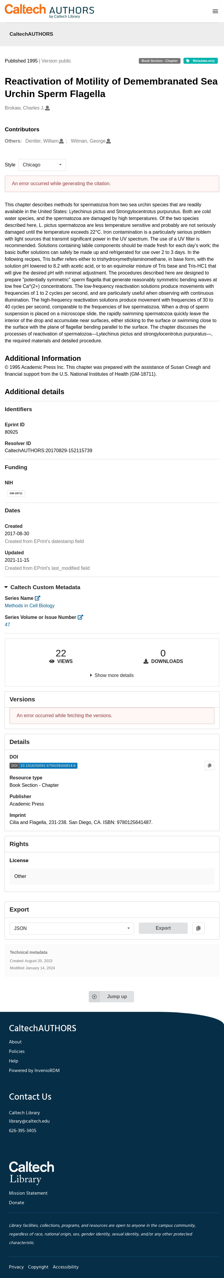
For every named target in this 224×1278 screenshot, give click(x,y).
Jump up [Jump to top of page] (108, 996)
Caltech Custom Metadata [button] (42, 587)
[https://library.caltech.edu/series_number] (82, 617)
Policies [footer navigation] (17, 1052)
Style (10, 164)
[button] (112, 876)
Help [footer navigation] (13, 1061)
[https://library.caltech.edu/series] (39, 598)
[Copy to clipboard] (209, 765)
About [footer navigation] (15, 1042)
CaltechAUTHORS (31, 34)
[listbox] (42, 165)
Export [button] (163, 928)
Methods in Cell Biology (30, 605)
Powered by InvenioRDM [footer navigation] (34, 1071)
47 (7, 624)
